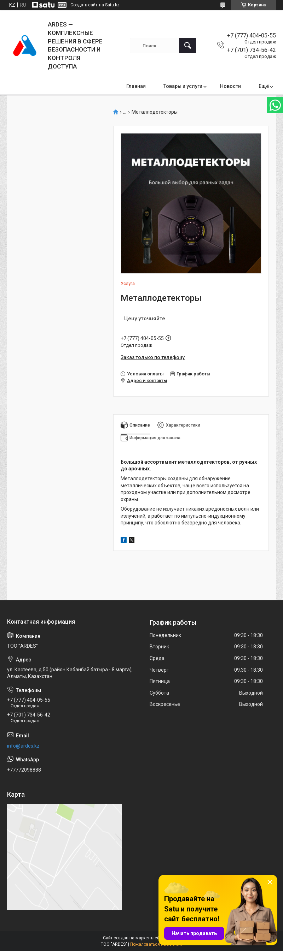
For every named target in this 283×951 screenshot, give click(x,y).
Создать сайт (83, 4)
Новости (230, 86)
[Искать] (187, 45)
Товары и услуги (182, 86)
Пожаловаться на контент (156, 944)
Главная (136, 86)
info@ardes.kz (23, 746)
